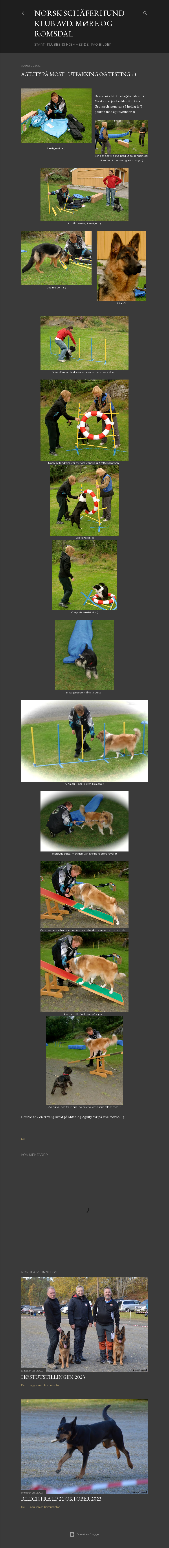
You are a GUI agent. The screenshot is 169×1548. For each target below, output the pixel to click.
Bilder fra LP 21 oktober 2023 (61, 1498)
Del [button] (23, 1138)
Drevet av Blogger (85, 1534)
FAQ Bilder (101, 45)
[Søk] (145, 12)
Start (39, 45)
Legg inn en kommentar (44, 1385)
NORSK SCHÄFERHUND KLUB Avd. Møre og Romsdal (79, 23)
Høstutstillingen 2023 (53, 1376)
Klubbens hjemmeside (68, 45)
